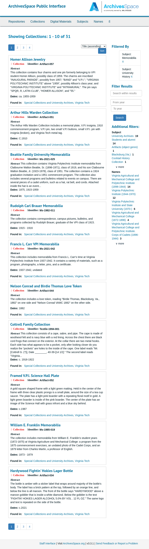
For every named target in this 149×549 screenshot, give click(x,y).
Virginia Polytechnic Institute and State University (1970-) (123, 205)
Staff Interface (47, 543)
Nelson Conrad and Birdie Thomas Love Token (46, 286)
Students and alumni (123, 139)
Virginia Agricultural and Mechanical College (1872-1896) (125, 216)
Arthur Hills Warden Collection (34, 112)
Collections (37, 21)
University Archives (123, 136)
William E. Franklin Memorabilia (35, 425)
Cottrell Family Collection (30, 324)
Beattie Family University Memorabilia (40, 154)
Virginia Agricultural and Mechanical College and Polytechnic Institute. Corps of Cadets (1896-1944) (125, 231)
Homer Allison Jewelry (27, 59)
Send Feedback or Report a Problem (117, 543)
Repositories (16, 21)
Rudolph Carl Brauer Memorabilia (36, 205)
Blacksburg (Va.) (121, 154)
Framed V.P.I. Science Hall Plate (34, 375)
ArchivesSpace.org (74, 543)
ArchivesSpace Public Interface (37, 6)
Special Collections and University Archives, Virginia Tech (57, 102)
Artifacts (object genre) (125, 147)
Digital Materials (60, 21)
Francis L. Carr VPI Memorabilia (34, 244)
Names (98, 21)
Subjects (82, 21)
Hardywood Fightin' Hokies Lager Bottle (41, 470)
